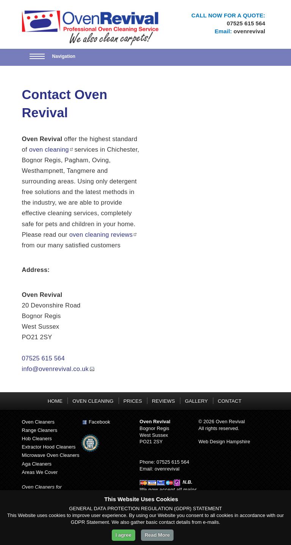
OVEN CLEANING (92, 401)
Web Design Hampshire (224, 441)
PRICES (133, 401)
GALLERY (196, 401)
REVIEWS (163, 401)
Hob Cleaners (37, 438)
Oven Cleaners (38, 422)
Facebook (95, 422)
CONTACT (230, 401)
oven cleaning (49, 149)
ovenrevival (249, 31)
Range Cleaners (40, 430)
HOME (55, 401)
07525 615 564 (246, 23)
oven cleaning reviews (101, 234)
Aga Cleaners (37, 464)
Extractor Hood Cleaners (49, 447)
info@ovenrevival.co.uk (55, 368)
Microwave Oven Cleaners (51, 455)
